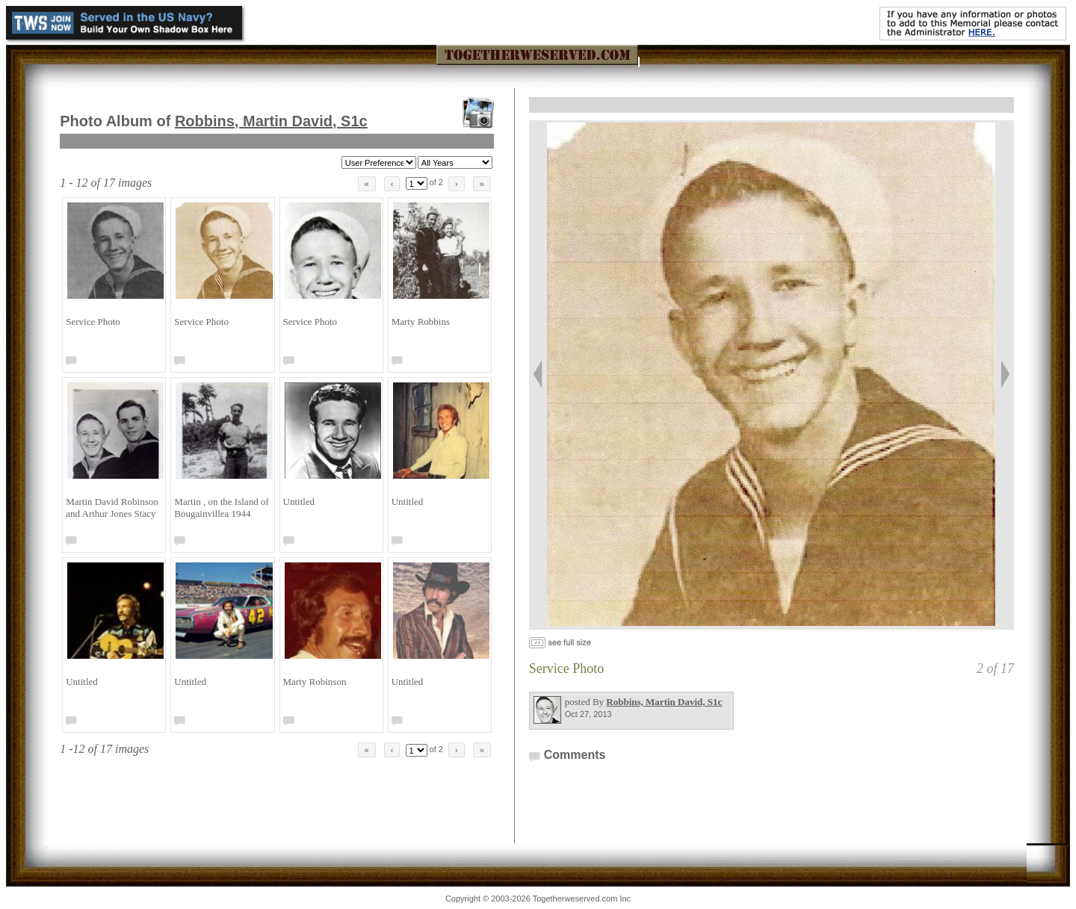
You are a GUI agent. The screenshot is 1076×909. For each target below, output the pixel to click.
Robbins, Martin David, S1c (271, 121)
